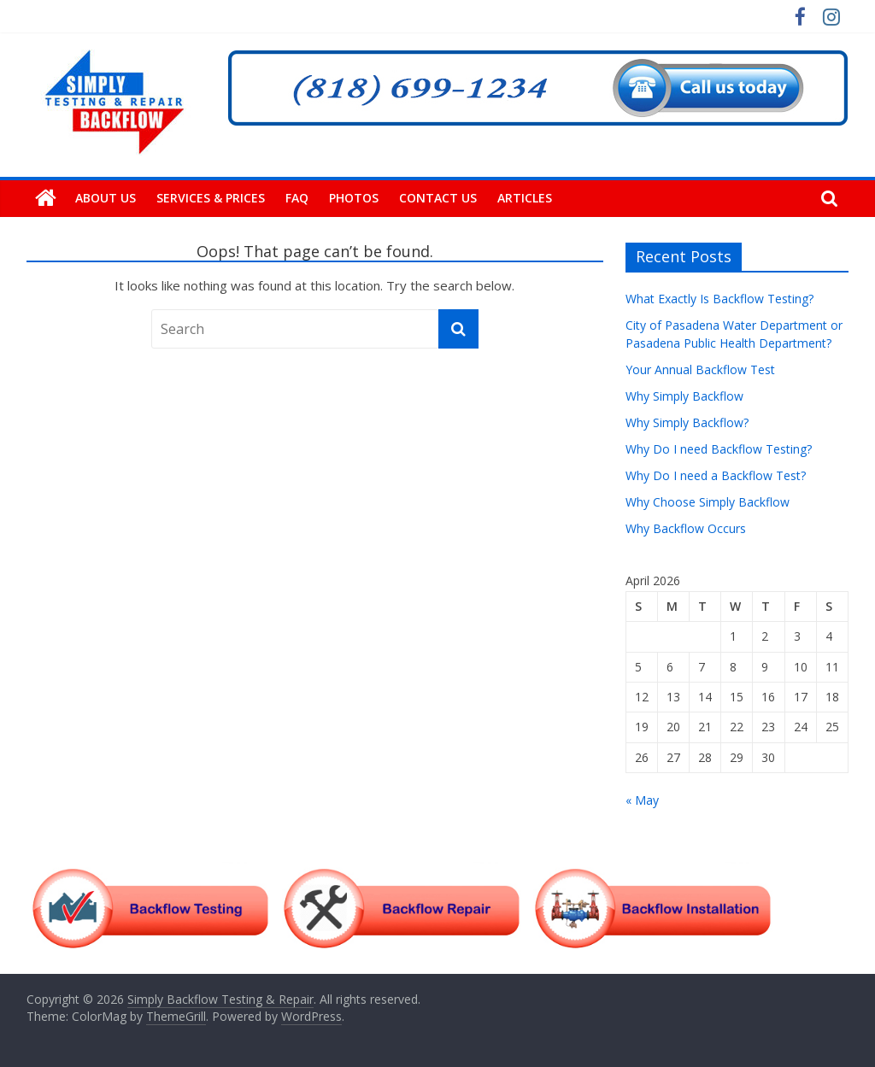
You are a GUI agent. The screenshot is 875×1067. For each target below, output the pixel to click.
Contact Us (438, 198)
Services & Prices (210, 198)
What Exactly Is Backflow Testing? (719, 298)
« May (642, 800)
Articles (524, 198)
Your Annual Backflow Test (700, 369)
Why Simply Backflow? (687, 422)
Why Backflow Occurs (685, 528)
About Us (105, 198)
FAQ (296, 198)
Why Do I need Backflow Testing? (718, 449)
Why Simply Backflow (684, 396)
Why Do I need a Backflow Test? (715, 475)
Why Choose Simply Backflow (707, 502)
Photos (354, 198)
